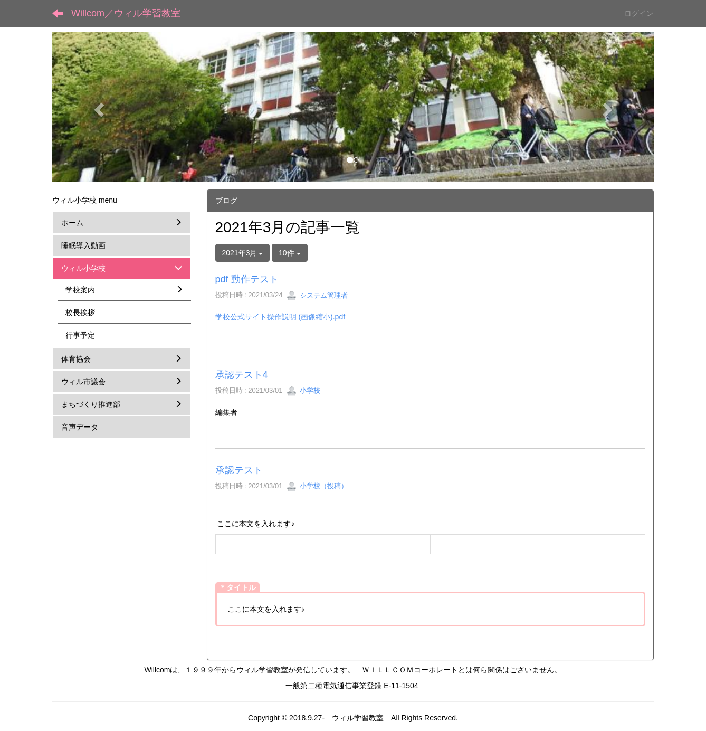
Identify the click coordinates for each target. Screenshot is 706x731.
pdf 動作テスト (247, 279)
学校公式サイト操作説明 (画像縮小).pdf (280, 316)
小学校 (304, 390)
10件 (289, 253)
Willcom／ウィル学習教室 (125, 13)
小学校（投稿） (317, 486)
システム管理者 (317, 295)
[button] (97, 107)
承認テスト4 (241, 374)
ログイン (639, 13)
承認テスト (239, 470)
